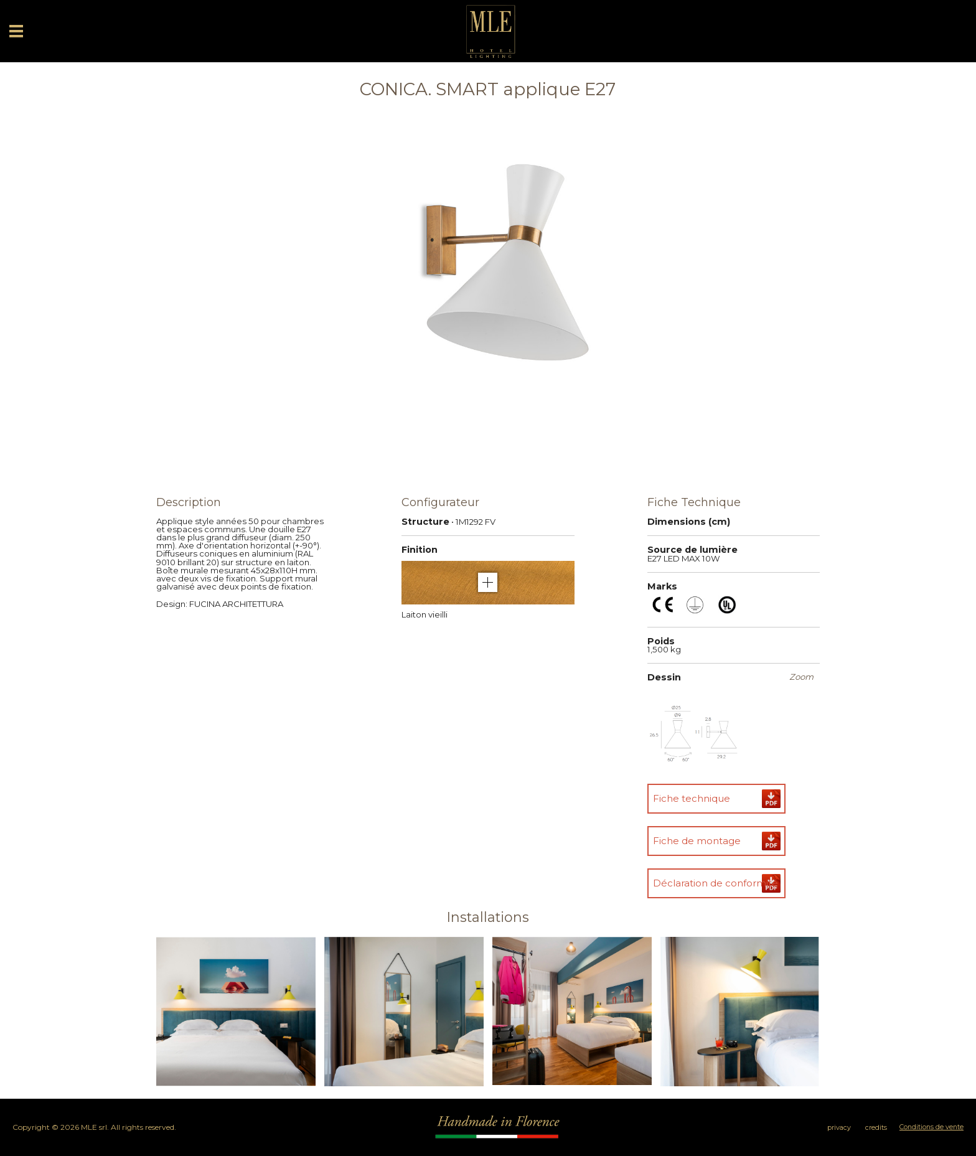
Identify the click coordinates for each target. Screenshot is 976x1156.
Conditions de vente (931, 1127)
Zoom (801, 677)
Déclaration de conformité (715, 883)
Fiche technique (691, 798)
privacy (839, 1128)
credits (876, 1128)
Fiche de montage (697, 841)
